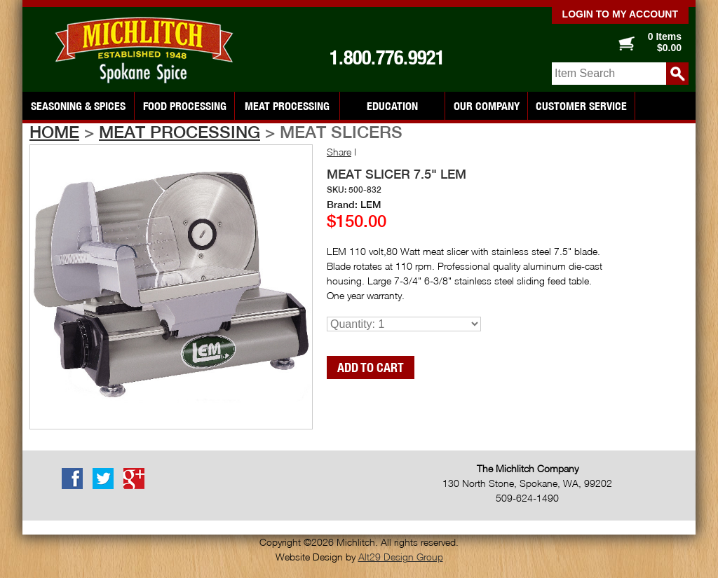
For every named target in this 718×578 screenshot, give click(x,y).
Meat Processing (287, 106)
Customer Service (581, 106)
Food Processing (184, 106)
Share (339, 152)
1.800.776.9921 (387, 57)
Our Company (487, 106)
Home (54, 132)
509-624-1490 (527, 498)
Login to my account (620, 14)
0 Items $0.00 (665, 42)
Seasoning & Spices (78, 106)
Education (392, 106)
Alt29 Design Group (400, 557)
